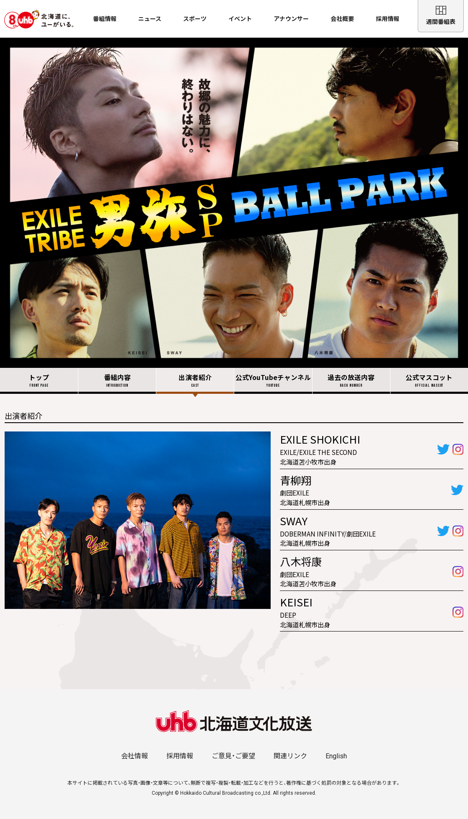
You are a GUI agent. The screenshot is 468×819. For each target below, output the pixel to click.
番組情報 (104, 18)
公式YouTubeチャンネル (273, 380)
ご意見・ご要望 (233, 756)
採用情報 (387, 18)
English (336, 756)
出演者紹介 (195, 380)
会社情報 (134, 756)
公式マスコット (429, 380)
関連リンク (290, 756)
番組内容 (117, 380)
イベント (240, 18)
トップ (39, 380)
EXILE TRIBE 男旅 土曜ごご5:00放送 (234, 203)
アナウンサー (291, 18)
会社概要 (342, 18)
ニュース (149, 18)
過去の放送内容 (351, 380)
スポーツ (195, 18)
